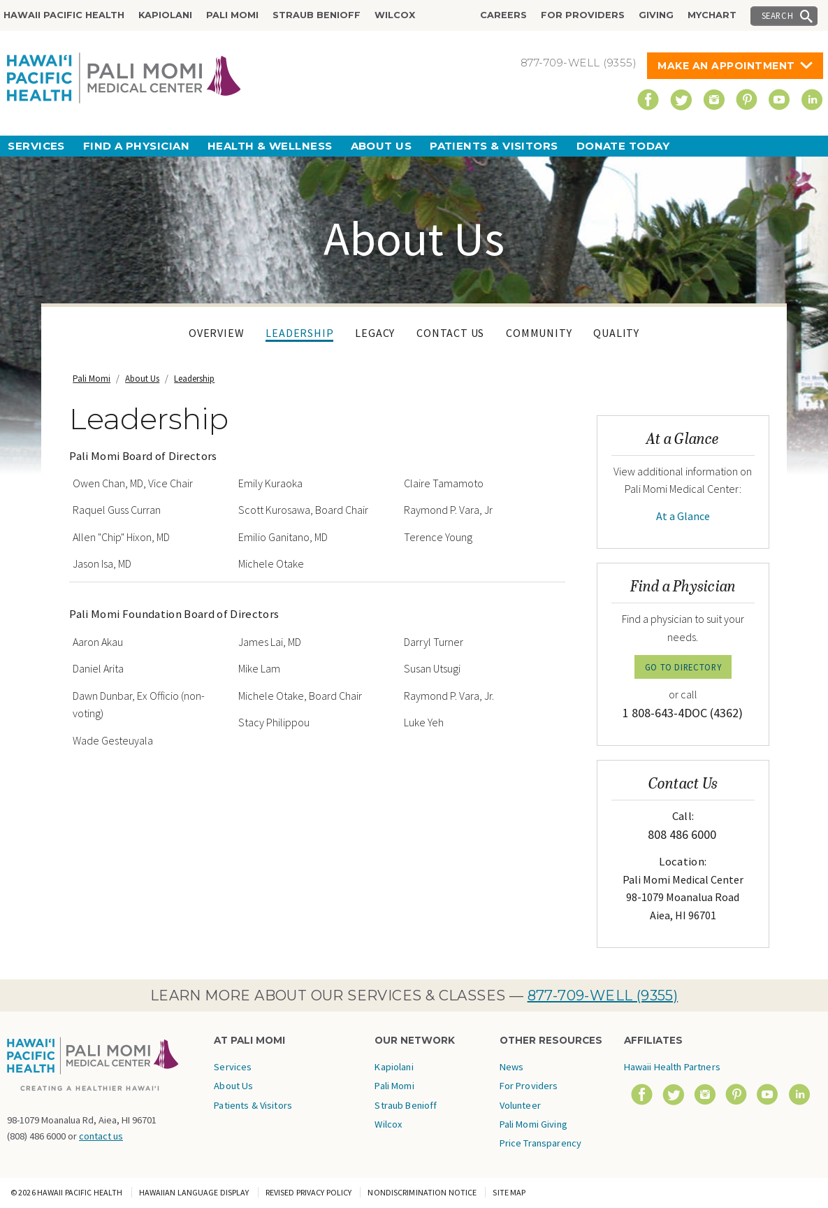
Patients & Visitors (494, 145)
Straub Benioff (317, 15)
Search (778, 15)
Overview (216, 333)
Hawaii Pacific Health (63, 15)
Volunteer (520, 1105)
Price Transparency (541, 1143)
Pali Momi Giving (533, 1124)
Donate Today (622, 145)
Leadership (299, 333)
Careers (503, 15)
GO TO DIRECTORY (683, 667)
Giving (656, 15)
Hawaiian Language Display (194, 1192)
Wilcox (395, 15)
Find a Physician (136, 145)
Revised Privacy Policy (309, 1192)
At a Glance (683, 516)
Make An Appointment (726, 65)
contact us (101, 1136)
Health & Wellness (270, 145)
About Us (381, 145)
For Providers (583, 15)
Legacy (375, 333)
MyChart (712, 15)
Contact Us (450, 333)
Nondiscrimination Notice (422, 1192)
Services (36, 145)
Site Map (509, 1192)
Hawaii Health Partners (672, 1066)
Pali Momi (232, 15)
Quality (616, 333)
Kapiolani (165, 15)
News (512, 1066)
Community (539, 333)
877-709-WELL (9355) (603, 995)
